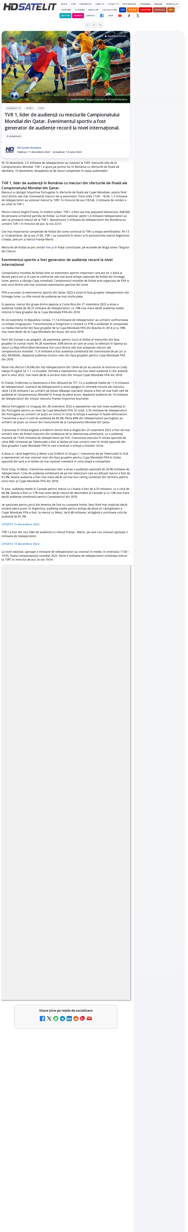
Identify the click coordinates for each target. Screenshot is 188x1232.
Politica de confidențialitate (159, 583)
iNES (171, 9)
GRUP (110, 15)
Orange (132, 9)
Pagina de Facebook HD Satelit (159, 422)
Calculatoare (109, 9)
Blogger (120, 1199)
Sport (29, 108)
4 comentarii (14, 136)
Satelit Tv (113, 4)
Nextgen (65, 15)
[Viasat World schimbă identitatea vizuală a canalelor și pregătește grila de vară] (116, 1143)
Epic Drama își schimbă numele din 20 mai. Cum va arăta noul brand (57, 1044)
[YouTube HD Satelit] (120, 15)
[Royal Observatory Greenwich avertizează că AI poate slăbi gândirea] (159, 182)
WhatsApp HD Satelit (159, 446)
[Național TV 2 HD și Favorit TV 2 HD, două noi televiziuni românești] (116, 960)
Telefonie (66, 9)
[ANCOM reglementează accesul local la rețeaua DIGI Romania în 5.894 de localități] (116, 1082)
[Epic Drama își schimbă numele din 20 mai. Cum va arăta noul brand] (116, 1052)
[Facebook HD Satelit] (102, 15)
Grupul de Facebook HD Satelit (159, 435)
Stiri (41, 108)
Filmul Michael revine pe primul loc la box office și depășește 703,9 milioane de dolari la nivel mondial (159, 113)
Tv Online (80, 9)
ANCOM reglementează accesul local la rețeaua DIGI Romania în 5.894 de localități (58, 1075)
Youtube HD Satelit (159, 455)
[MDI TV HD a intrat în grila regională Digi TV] (116, 990)
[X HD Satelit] (138, 15)
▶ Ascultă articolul (115, 35)
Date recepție (129, 4)
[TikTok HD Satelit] (129, 15)
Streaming (145, 4)
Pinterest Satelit (159, 482)
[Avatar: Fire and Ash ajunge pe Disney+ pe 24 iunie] (116, 1174)
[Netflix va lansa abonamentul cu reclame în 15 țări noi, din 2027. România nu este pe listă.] (116, 898)
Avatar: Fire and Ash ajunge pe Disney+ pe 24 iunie (57, 1165)
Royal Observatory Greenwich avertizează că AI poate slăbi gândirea (157, 160)
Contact (90, 15)
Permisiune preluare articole (159, 562)
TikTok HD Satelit (159, 464)
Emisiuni (158, 4)
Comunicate (85, 4)
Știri (73, 4)
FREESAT (153, 524)
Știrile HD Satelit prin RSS (159, 492)
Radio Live (93, 9)
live (48, 247)
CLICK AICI (94, 738)
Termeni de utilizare (159, 573)
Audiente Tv (14, 108)
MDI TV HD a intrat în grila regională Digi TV (51, 981)
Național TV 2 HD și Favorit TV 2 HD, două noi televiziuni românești (52, 952)
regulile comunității (54, 788)
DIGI (123, 9)
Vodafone (145, 9)
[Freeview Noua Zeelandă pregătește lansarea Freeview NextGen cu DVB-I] (159, 87)
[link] (66, 898)
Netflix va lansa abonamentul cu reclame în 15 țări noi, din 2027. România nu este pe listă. (57, 891)
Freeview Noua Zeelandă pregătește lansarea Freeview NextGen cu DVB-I (159, 66)
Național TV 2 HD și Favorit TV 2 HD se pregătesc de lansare (58, 922)
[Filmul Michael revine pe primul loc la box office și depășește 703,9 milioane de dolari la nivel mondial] (159, 136)
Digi (142, 524)
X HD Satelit (159, 473)
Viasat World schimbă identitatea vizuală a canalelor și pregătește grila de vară (58, 1136)
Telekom (78, 15)
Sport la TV (172, 4)
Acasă (64, 4)
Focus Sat (160, 9)
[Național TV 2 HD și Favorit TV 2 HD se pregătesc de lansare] (116, 929)
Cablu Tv (99, 4)
